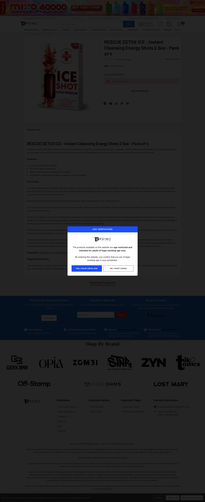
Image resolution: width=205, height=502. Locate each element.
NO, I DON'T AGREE (118, 268)
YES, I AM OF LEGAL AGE (87, 268)
